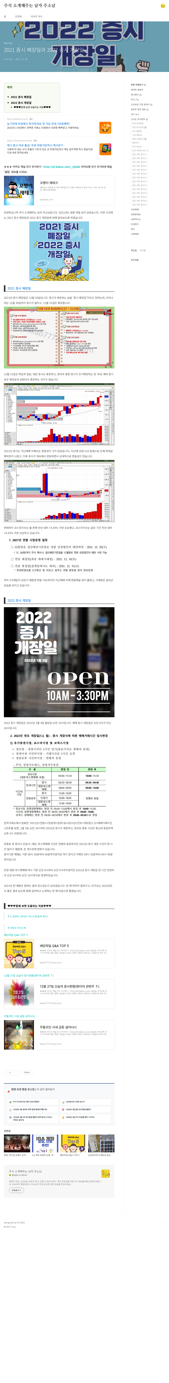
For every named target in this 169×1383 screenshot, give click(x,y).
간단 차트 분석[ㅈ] (139, 185)
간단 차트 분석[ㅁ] (139, 169)
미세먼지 (135, 224)
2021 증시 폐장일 (21, 97)
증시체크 (136, 94)
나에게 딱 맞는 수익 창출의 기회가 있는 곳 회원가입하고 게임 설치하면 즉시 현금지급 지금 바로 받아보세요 (50, 150)
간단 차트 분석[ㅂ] (139, 173)
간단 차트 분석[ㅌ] (139, 196)
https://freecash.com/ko (19, 140)
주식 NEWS (137, 146)
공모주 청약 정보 (139, 109)
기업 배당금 (137, 135)
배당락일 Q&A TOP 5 (16, 935)
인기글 (143, 250)
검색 (156, 6)
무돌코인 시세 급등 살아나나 (19, 1016)
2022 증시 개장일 (21, 103)
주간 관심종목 (138, 123)
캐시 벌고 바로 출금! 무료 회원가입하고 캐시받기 (35, 145)
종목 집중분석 (139, 138)
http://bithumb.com (17, 119)
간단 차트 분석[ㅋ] (139, 193)
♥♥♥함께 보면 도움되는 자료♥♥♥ (32, 107)
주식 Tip (135, 99)
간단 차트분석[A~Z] (140, 150)
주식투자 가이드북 (16, 928)
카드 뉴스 (135, 114)
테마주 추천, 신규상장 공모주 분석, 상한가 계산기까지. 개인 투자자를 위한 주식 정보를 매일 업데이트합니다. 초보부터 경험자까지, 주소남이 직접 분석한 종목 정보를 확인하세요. (55, 1183)
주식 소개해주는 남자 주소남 (29, 6)
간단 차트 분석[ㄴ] (139, 158)
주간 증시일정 (139, 127)
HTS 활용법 (137, 131)
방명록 (18, 16)
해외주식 (135, 142)
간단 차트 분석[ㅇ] (139, 181)
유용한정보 (136, 214)
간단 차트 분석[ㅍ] (139, 200)
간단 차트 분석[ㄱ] (139, 154)
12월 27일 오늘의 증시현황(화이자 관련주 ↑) (29, 975)
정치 (133, 229)
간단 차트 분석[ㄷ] (139, 162)
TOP (162, 1223)
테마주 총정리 (137, 89)
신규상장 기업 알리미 (141, 104)
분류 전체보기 (138, 84)
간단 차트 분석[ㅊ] (139, 189)
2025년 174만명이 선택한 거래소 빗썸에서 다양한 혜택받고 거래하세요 (43, 127)
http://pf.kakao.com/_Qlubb (62, 166)
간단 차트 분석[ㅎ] (139, 204)
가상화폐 (135, 209)
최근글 (134, 250)
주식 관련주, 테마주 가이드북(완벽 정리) (27, 916)
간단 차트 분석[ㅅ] (139, 177)
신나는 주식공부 (139, 119)
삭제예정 (135, 233)
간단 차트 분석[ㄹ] (139, 165)
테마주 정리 (37, 16)
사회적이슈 (136, 219)
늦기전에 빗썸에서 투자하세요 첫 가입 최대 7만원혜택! (38, 123)
